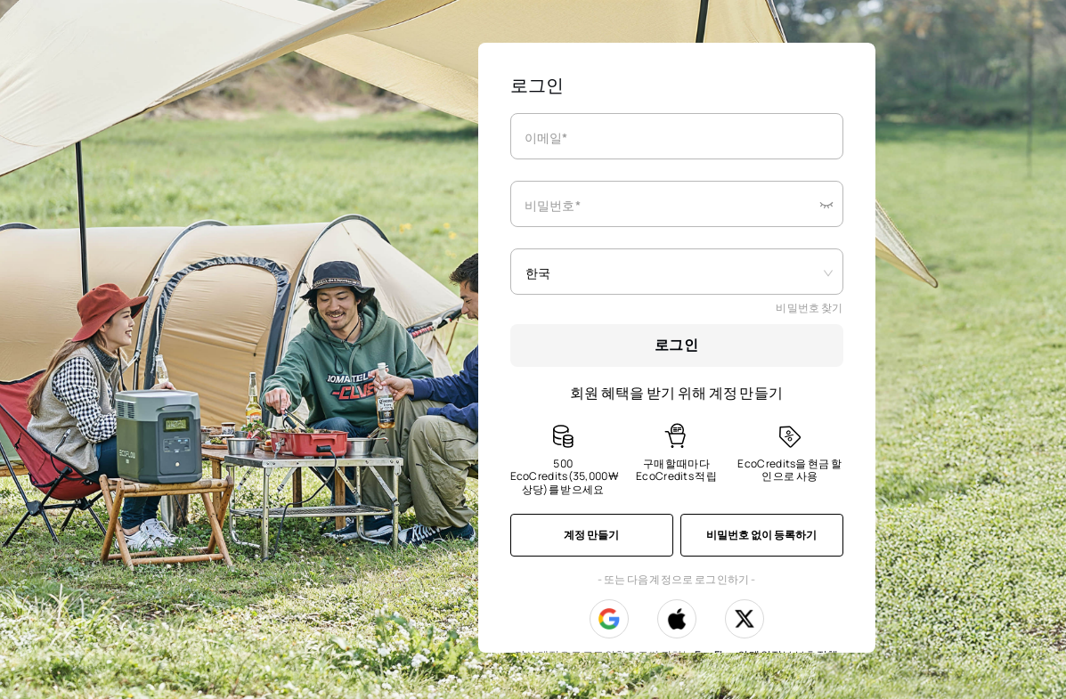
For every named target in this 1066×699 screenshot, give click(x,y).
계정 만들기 (591, 534)
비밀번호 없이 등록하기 (761, 534)
